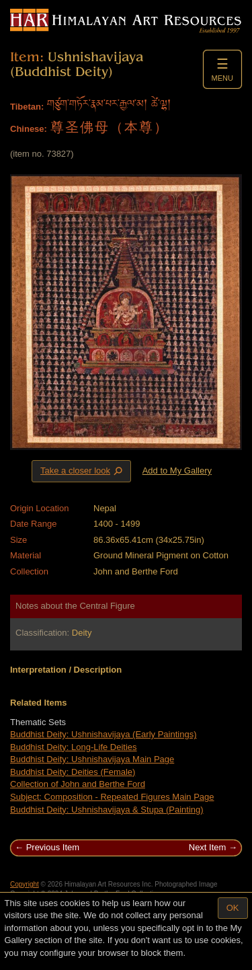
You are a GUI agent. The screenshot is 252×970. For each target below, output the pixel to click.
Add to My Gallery (177, 470)
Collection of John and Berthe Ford (77, 784)
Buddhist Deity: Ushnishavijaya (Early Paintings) (103, 734)
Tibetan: (27, 107)
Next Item (207, 847)
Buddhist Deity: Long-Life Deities (73, 747)
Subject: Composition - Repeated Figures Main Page (112, 797)
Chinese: (28, 129)
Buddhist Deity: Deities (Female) (72, 772)
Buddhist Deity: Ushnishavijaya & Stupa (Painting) (107, 810)
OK (232, 908)
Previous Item (52, 847)
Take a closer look (82, 471)
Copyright (24, 884)
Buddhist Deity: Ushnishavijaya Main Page (92, 759)
